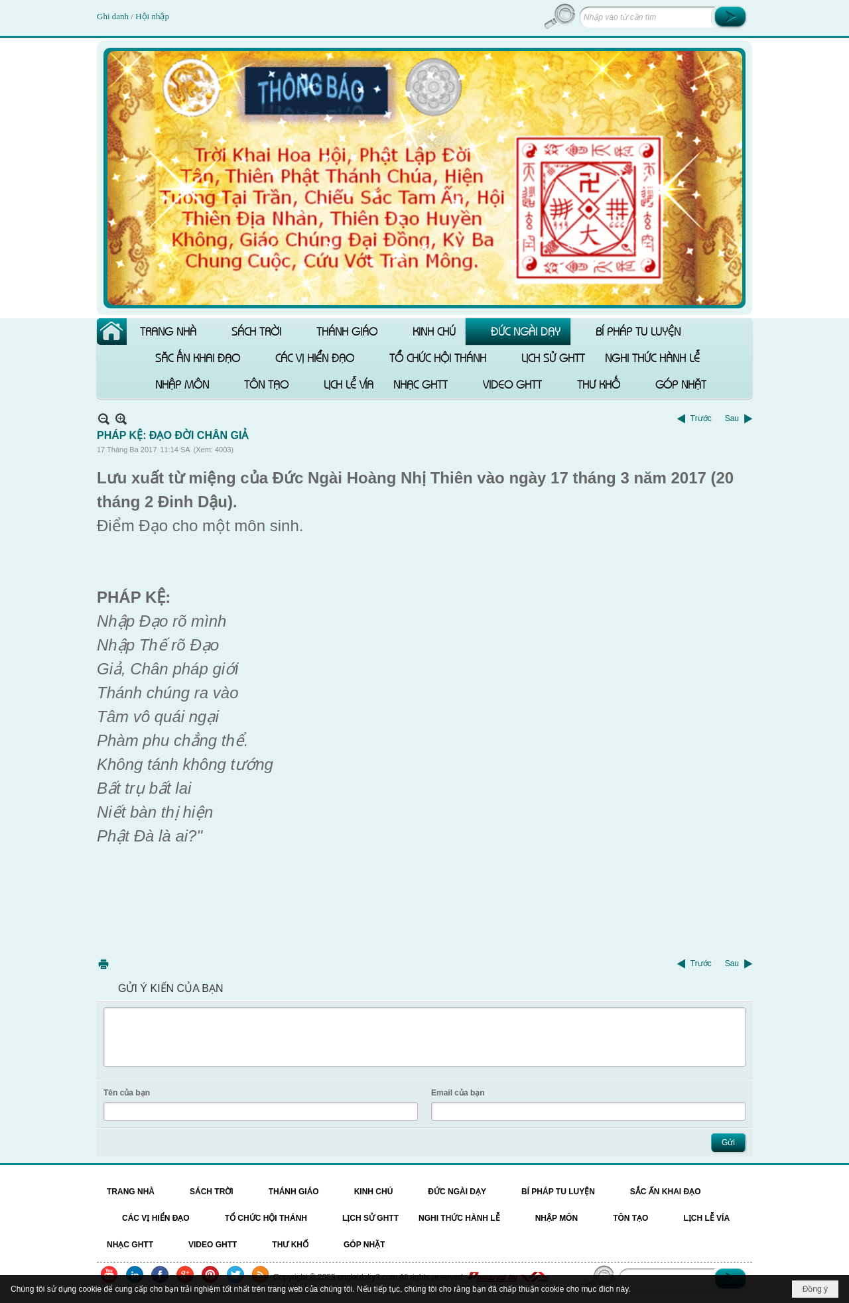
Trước (701, 418)
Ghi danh (114, 16)
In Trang (103, 964)
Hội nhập (152, 16)
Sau (732, 418)
